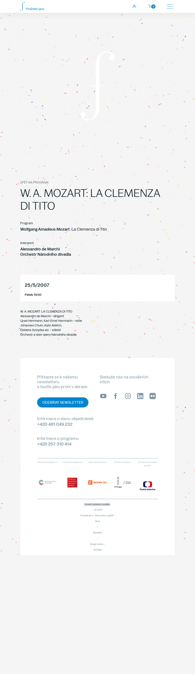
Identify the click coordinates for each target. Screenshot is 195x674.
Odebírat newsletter (62, 402)
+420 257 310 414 (54, 444)
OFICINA (97, 549)
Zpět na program (34, 182)
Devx (97, 521)
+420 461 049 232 (54, 424)
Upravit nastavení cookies (97, 504)
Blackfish (97, 532)
